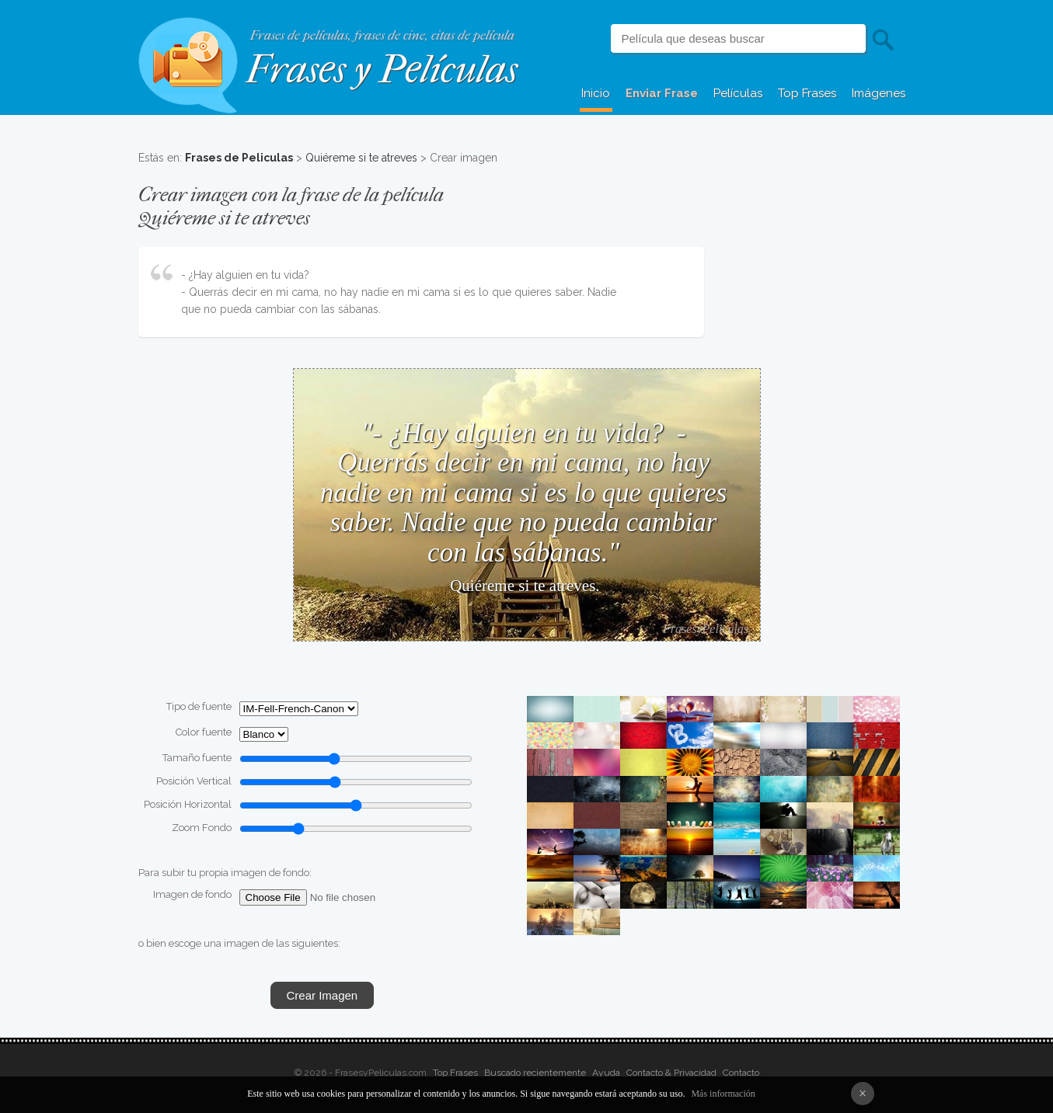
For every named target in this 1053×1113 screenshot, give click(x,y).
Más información (723, 1093)
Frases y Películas (382, 69)
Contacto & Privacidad (671, 1072)
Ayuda (606, 1072)
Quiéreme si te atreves (361, 157)
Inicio (595, 93)
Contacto (741, 1072)
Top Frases (807, 93)
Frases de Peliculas (239, 157)
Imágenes (878, 93)
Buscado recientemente (535, 1072)
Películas (737, 93)
